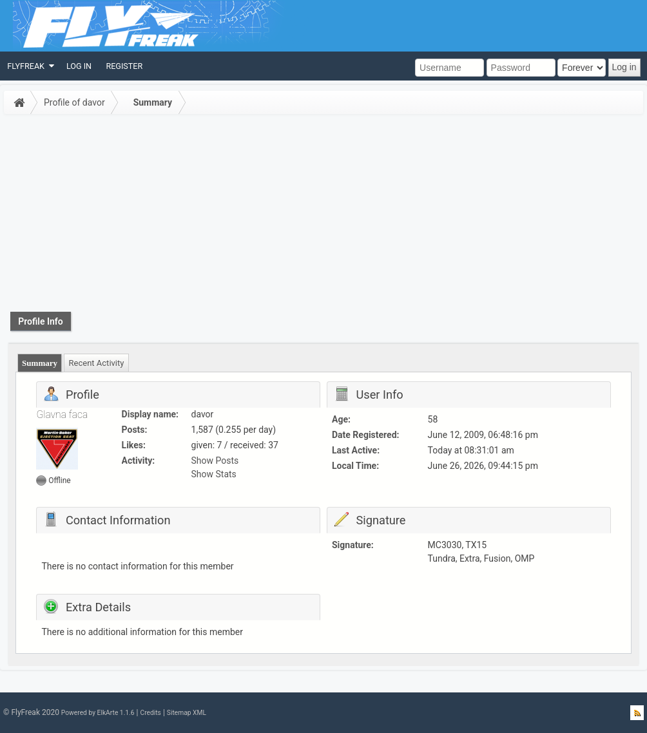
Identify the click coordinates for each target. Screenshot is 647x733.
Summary (153, 102)
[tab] (40, 363)
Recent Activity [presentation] (96, 363)
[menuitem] (29, 66)
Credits (150, 713)
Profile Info (40, 321)
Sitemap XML (186, 713)
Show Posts (215, 460)
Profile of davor (74, 102)
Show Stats (214, 474)
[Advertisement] (323, 215)
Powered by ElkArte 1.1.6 (98, 713)
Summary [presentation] (39, 363)
